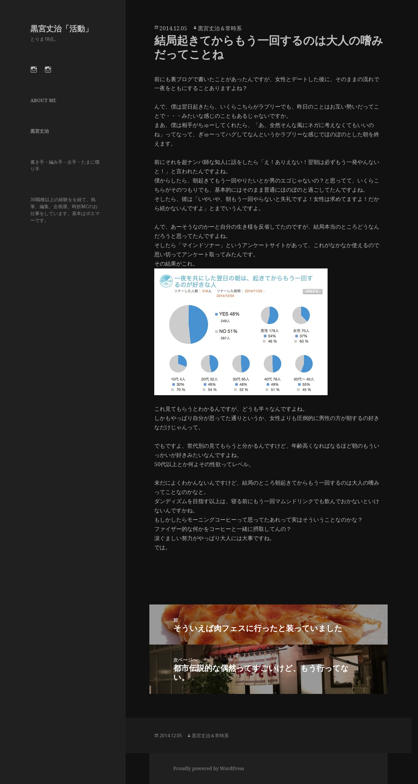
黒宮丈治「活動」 (61, 28)
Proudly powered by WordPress (208, 768)
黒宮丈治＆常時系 (220, 28)
